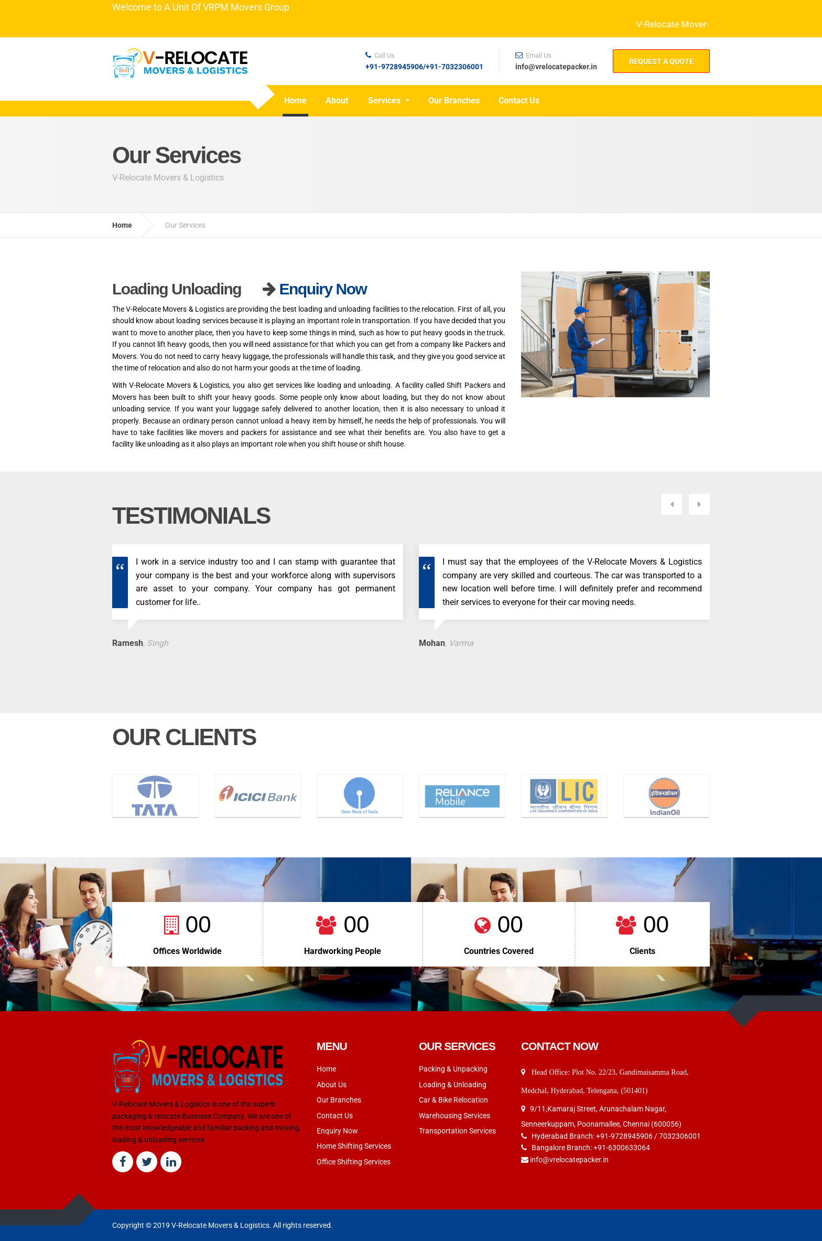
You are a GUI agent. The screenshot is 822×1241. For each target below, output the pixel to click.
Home (295, 100)
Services (384, 100)
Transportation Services (457, 1097)
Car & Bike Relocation (453, 1066)
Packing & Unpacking (453, 1036)
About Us (332, 1051)
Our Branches (454, 100)
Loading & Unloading (452, 1051)
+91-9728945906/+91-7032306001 (424, 67)
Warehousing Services (454, 1082)
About (337, 100)
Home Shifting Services (354, 1113)
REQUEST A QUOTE (661, 61)
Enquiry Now (322, 289)
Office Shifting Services (354, 1128)
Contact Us (519, 100)
